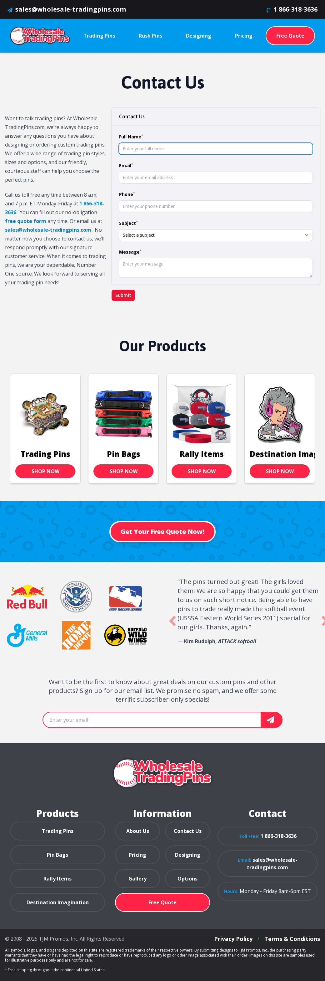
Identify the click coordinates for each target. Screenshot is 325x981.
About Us (137, 831)
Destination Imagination (58, 902)
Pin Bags (123, 461)
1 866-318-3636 (296, 9)
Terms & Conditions (292, 938)
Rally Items (202, 461)
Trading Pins (45, 461)
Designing (187, 854)
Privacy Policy (233, 938)
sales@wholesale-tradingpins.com (70, 9)
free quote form (25, 221)
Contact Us (188, 831)
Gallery (137, 878)
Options (188, 878)
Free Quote (290, 35)
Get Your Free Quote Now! (162, 531)
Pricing (137, 854)
